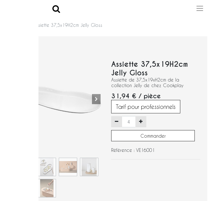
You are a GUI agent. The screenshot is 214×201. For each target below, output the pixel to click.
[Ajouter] (140, 121)
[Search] (56, 8)
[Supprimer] (116, 121)
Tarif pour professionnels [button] (146, 106)
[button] (96, 99)
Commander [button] (153, 135)
